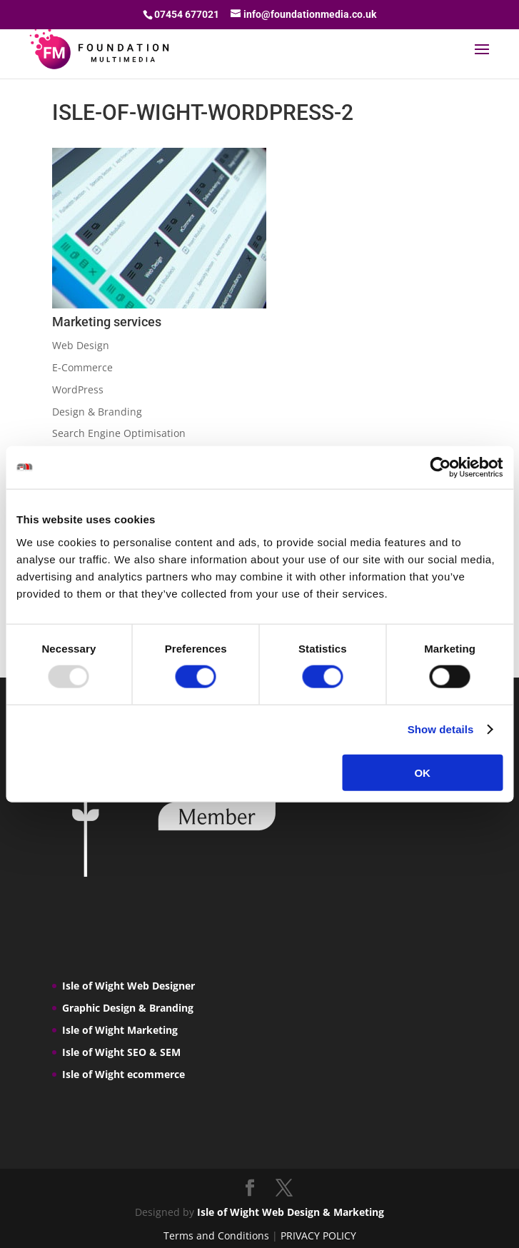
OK (422, 772)
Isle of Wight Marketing (120, 1030)
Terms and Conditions (216, 1235)
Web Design (80, 345)
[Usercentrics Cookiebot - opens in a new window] (440, 467)
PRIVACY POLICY (318, 1235)
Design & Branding (97, 411)
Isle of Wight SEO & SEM (121, 1052)
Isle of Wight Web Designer (128, 985)
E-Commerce (82, 367)
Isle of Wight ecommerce (123, 1074)
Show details (441, 729)
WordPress (78, 389)
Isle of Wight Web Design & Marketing (290, 1212)
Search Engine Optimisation (119, 433)
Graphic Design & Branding (127, 1008)
